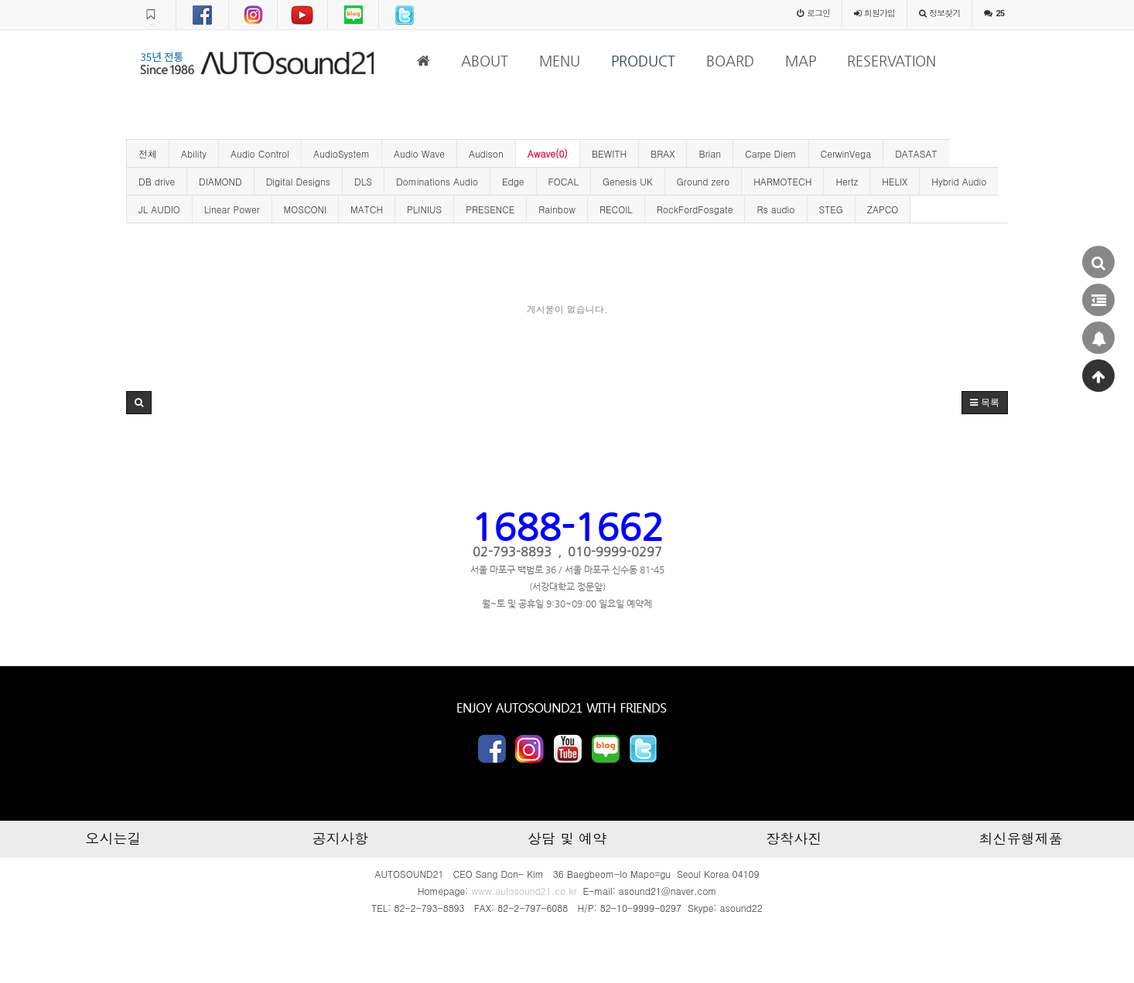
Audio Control (260, 153)
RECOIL (616, 209)
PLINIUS (424, 209)
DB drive (156, 181)
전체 (147, 153)
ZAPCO (883, 209)
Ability (194, 153)
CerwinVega (846, 153)
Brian (710, 153)
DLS (363, 181)
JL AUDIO (159, 209)
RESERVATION (891, 61)
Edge (513, 181)
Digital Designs (298, 181)
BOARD (730, 61)
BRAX (663, 153)
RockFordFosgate (695, 209)
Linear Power (232, 209)
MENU (559, 61)
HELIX (894, 181)
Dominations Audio (437, 181)
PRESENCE (490, 209)
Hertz (846, 181)
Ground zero (703, 181)
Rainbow (557, 209)
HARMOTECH (782, 181)
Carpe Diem (771, 153)
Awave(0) (548, 153)
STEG (831, 209)
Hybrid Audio (958, 181)
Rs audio (775, 209)
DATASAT (916, 153)
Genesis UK (628, 181)
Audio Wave (419, 153)
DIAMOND (220, 181)
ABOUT (484, 61)
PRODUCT (643, 61)
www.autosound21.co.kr (523, 890)
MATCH (366, 209)
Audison (486, 153)
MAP (800, 61)
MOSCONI (305, 209)
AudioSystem (341, 153)
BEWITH (609, 153)
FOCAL (563, 181)
